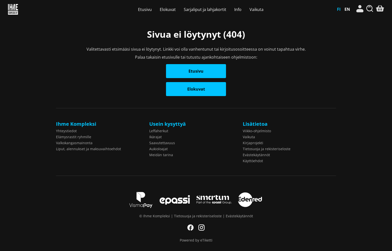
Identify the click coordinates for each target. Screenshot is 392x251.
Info (238, 9)
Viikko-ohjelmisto (257, 130)
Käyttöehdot (253, 160)
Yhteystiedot (66, 130)
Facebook (190, 228)
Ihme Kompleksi (36, 9)
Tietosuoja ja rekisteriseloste (266, 148)
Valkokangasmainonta (74, 142)
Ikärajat (155, 136)
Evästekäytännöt (256, 154)
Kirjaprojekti (253, 142)
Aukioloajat (158, 148)
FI (338, 9)
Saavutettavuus (162, 142)
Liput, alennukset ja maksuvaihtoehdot (88, 148)
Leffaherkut (158, 130)
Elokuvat (168, 9)
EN (347, 9)
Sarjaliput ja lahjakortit (205, 9)
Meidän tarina (161, 154)
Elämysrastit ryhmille (73, 136)
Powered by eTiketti (196, 240)
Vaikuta (257, 9)
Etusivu (145, 9)
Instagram (202, 228)
